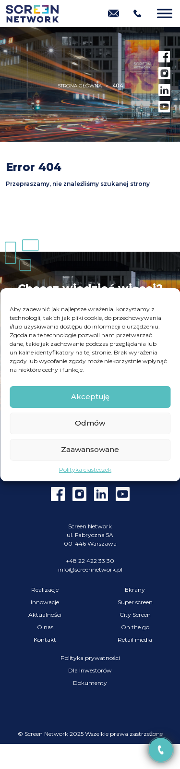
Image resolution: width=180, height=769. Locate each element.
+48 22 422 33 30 (90, 560)
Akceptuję (90, 396)
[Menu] (164, 13)
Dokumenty (90, 682)
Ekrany (135, 589)
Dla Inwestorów (90, 670)
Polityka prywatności (90, 657)
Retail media (135, 639)
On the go (135, 627)
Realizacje (45, 589)
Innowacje (45, 602)
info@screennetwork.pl (90, 569)
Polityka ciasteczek (85, 469)
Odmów (90, 422)
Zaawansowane (90, 449)
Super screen (135, 602)
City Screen (135, 614)
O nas (45, 627)
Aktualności (44, 614)
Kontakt (45, 639)
